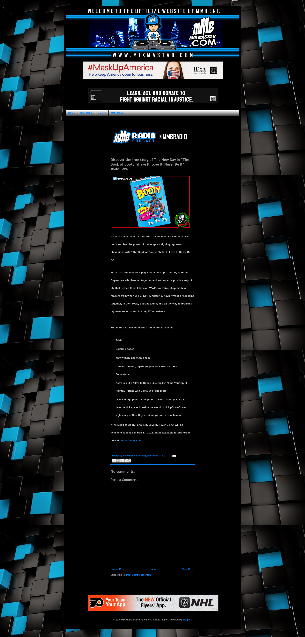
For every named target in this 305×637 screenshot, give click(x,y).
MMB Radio (86, 113)
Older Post (187, 569)
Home (71, 113)
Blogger (187, 619)
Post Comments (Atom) (139, 575)
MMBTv (102, 113)
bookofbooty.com (131, 440)
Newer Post (118, 569)
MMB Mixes (117, 113)
